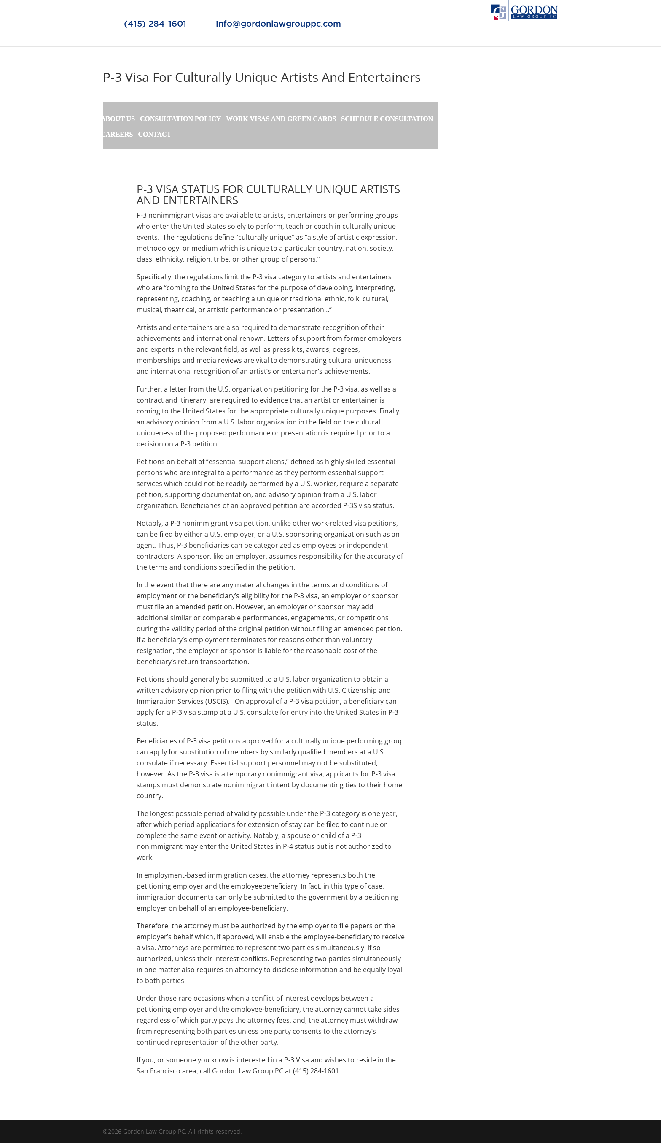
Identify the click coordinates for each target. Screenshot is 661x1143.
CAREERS (117, 135)
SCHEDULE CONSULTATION (387, 119)
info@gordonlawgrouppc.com (278, 23)
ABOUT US (118, 119)
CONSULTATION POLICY (180, 119)
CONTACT (154, 135)
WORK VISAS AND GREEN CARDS (281, 119)
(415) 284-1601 (155, 23)
